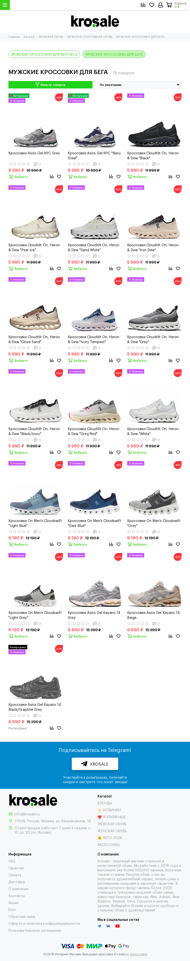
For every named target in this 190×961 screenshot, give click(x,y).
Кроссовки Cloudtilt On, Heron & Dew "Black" (153, 155)
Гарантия (16, 867)
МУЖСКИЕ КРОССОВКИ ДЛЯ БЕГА (114, 54)
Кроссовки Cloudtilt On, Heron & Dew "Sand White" (93, 247)
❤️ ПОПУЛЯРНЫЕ (111, 816)
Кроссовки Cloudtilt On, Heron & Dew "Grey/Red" (93, 431)
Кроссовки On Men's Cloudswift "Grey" (154, 523)
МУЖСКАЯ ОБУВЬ (112, 823)
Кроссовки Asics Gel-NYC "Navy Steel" (94, 155)
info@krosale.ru (27, 813)
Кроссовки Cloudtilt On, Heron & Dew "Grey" (153, 339)
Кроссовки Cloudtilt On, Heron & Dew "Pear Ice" (34, 247)
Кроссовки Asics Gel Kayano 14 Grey (94, 615)
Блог (12, 909)
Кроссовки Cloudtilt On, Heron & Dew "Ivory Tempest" (93, 339)
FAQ (11, 860)
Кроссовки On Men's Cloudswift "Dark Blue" (94, 523)
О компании (18, 888)
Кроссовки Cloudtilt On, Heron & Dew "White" (153, 431)
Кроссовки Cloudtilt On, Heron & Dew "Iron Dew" (153, 247)
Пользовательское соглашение (34, 930)
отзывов (117, 874)
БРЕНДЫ (104, 802)
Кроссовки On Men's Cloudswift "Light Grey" (35, 615)
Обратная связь (21, 916)
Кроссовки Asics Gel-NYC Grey (34, 152)
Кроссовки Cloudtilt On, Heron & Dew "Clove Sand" (34, 339)
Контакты (16, 895)
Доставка (16, 881)
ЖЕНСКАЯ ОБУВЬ (112, 830)
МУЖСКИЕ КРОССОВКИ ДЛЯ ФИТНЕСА (44, 54)
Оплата (14, 874)
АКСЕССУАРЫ (108, 844)
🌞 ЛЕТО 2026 (109, 837)
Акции (13, 902)
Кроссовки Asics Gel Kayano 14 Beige (153, 615)
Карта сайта (138, 954)
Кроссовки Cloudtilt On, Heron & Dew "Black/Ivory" (34, 431)
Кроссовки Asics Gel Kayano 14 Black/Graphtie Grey (34, 707)
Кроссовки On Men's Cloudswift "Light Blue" (35, 523)
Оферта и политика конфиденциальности (44, 923)
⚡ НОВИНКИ (109, 809)
